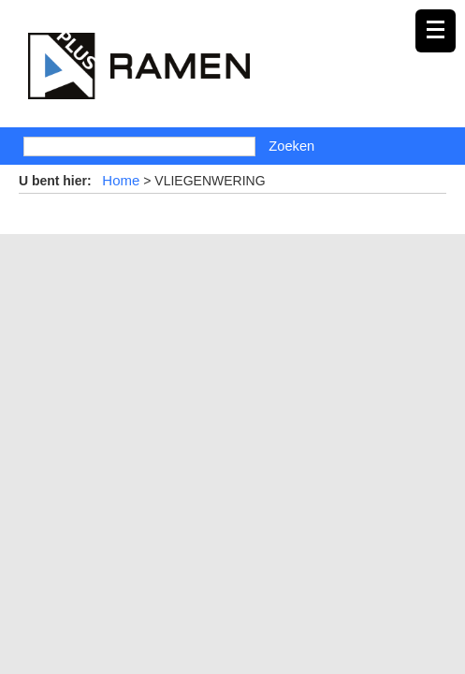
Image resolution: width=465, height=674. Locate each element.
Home (120, 180)
